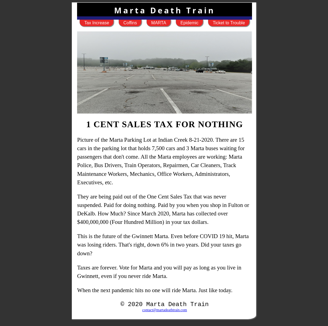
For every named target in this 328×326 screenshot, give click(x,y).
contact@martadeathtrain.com (164, 310)
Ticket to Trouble (229, 22)
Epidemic (189, 22)
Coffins (130, 22)
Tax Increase (96, 22)
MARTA (158, 22)
